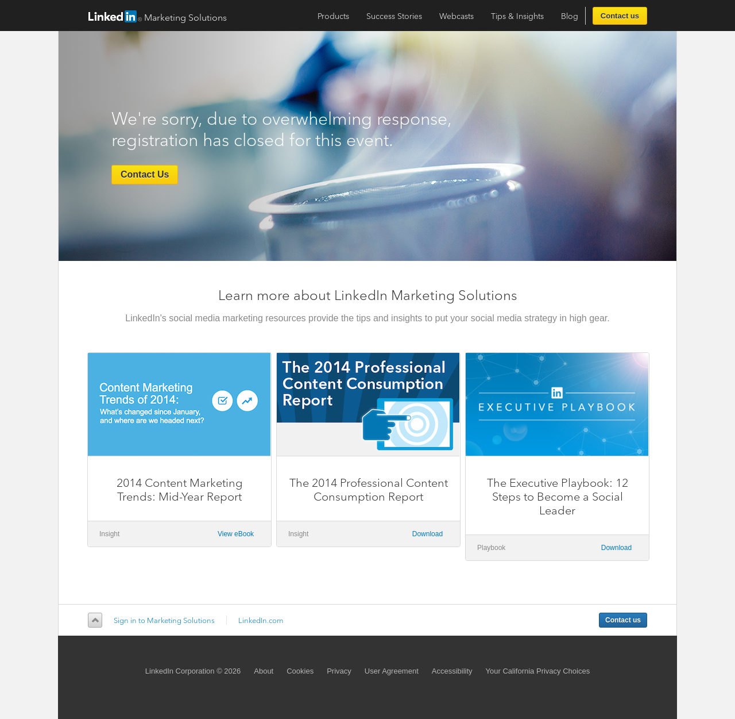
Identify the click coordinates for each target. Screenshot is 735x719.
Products (333, 16)
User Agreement (392, 671)
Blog (569, 16)
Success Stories (394, 16)
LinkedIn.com (261, 620)
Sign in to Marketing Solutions (164, 620)
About (263, 671)
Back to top (93, 620)
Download (427, 534)
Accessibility (452, 671)
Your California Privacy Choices (538, 671)
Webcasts (456, 16)
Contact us (620, 15)
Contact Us (145, 174)
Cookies (300, 671)
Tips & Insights (517, 16)
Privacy (339, 671)
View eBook (236, 534)
